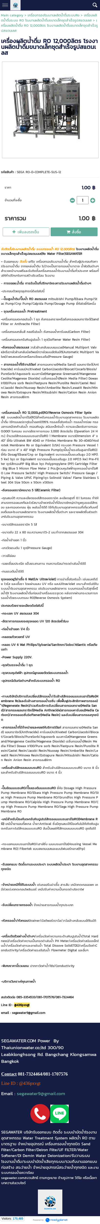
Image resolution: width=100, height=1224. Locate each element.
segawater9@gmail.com (41, 1093)
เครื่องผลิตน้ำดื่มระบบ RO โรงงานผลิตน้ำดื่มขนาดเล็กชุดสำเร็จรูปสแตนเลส (49, 18)
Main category (12, 15)
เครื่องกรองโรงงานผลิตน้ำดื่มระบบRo (53, 15)
